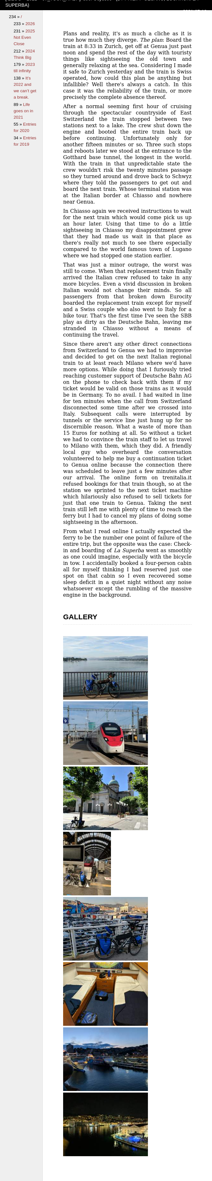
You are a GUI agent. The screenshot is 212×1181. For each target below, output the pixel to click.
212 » (20, 51)
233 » (20, 23)
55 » (18, 124)
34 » (18, 137)
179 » (20, 64)
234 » (15, 16)
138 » (20, 78)
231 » (20, 31)
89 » (18, 104)
